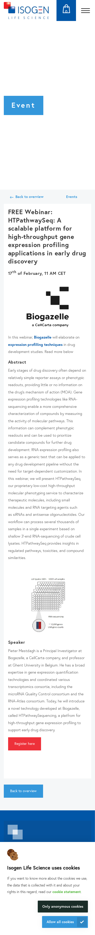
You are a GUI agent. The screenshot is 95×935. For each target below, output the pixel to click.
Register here (24, 743)
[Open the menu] (85, 10)
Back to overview (29, 196)
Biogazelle (42, 337)
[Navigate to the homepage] (26, 10)
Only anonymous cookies (62, 906)
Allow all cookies (60, 921)
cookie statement (66, 891)
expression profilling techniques (35, 344)
